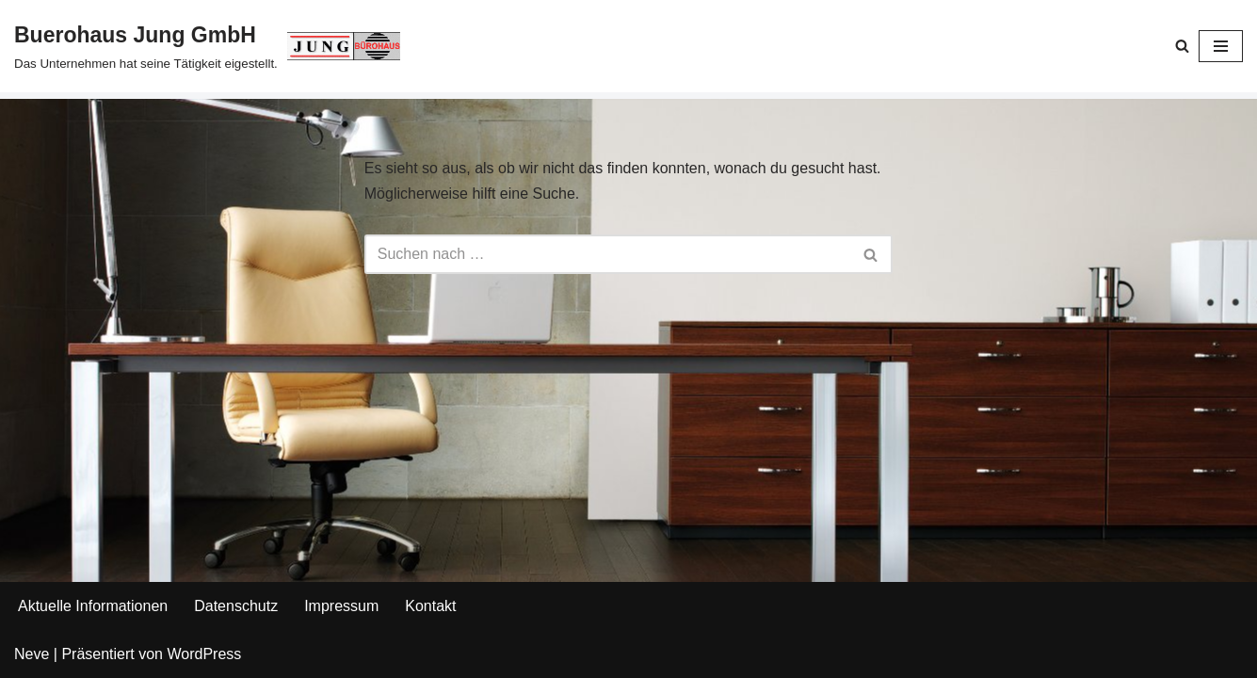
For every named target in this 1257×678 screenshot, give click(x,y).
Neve (31, 654)
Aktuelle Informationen (93, 606)
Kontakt (430, 606)
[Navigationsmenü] (1221, 46)
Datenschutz (236, 606)
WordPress (204, 654)
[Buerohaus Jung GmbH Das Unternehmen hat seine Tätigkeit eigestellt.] (207, 46)
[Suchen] (1182, 46)
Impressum (341, 606)
